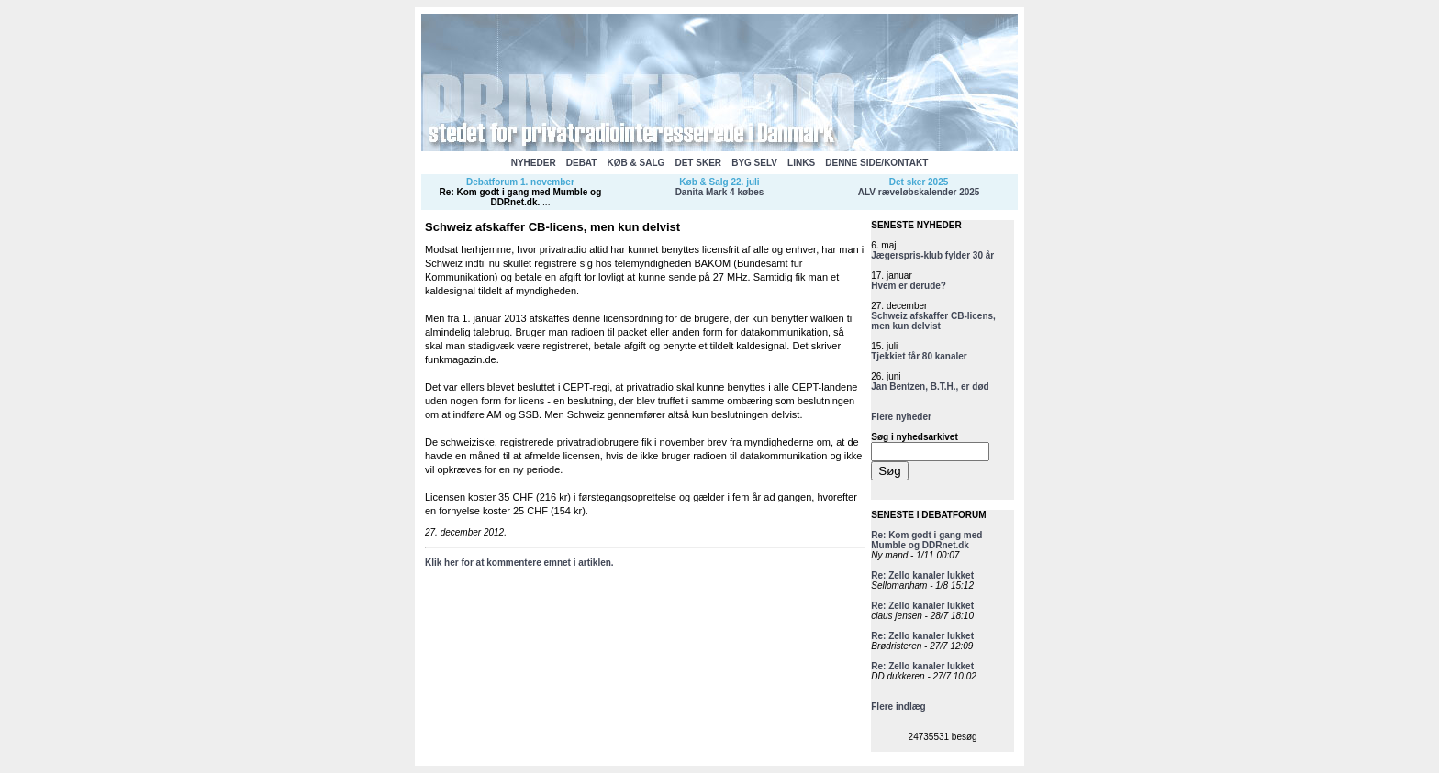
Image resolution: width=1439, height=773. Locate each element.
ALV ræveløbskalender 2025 (919, 192)
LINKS (801, 163)
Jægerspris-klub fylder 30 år (932, 255)
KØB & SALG (636, 163)
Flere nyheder (901, 417)
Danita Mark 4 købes (719, 192)
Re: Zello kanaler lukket (922, 575)
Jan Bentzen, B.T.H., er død (929, 386)
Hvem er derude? (908, 286)
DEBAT (581, 163)
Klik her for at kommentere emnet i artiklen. (519, 563)
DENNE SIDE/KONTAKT (876, 163)
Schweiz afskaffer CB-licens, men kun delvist (933, 321)
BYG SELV (754, 163)
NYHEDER (533, 163)
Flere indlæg (898, 706)
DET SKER (698, 163)
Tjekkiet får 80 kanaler (919, 356)
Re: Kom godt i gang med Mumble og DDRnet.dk (521, 197)
